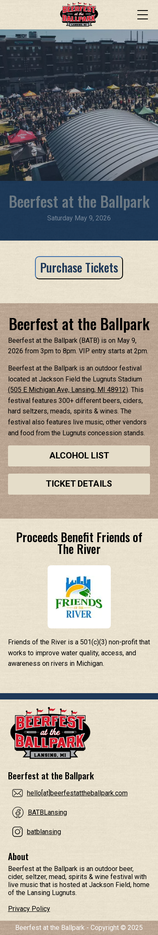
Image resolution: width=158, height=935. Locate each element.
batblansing (44, 832)
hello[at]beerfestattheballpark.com (77, 793)
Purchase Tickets (79, 267)
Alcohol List (79, 455)
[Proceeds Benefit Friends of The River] (79, 596)
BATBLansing (47, 812)
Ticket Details (79, 484)
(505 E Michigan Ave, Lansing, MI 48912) (68, 390)
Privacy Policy (29, 909)
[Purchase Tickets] (79, 272)
